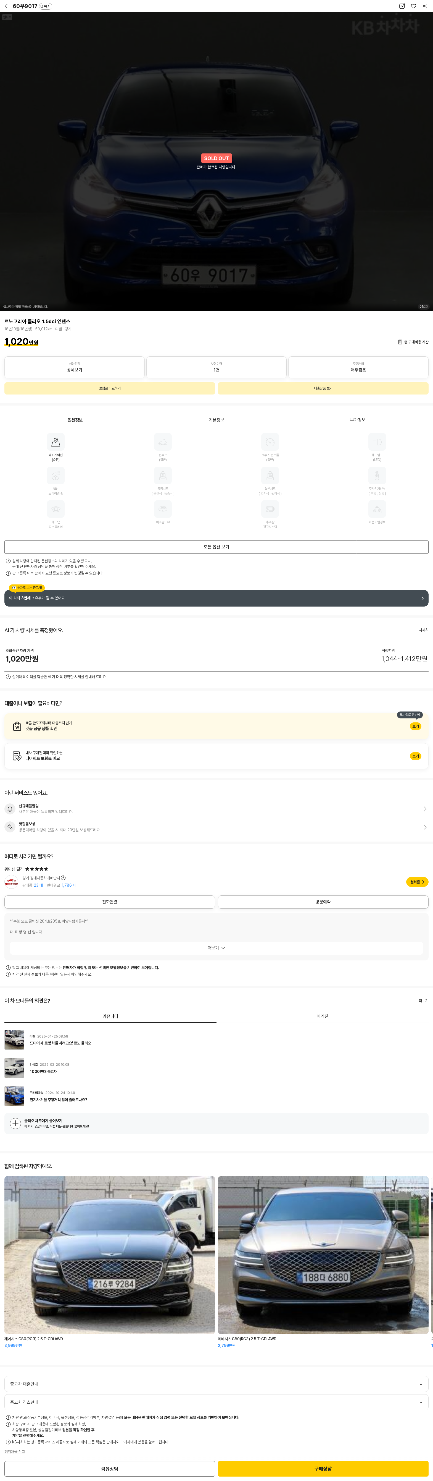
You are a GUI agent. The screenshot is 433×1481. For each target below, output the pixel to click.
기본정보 (216, 420)
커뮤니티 (110, 1016)
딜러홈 (415, 882)
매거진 (322, 1016)
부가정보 (358, 420)
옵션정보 (75, 420)
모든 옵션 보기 (216, 547)
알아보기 (216, 726)
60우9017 (32, 6)
